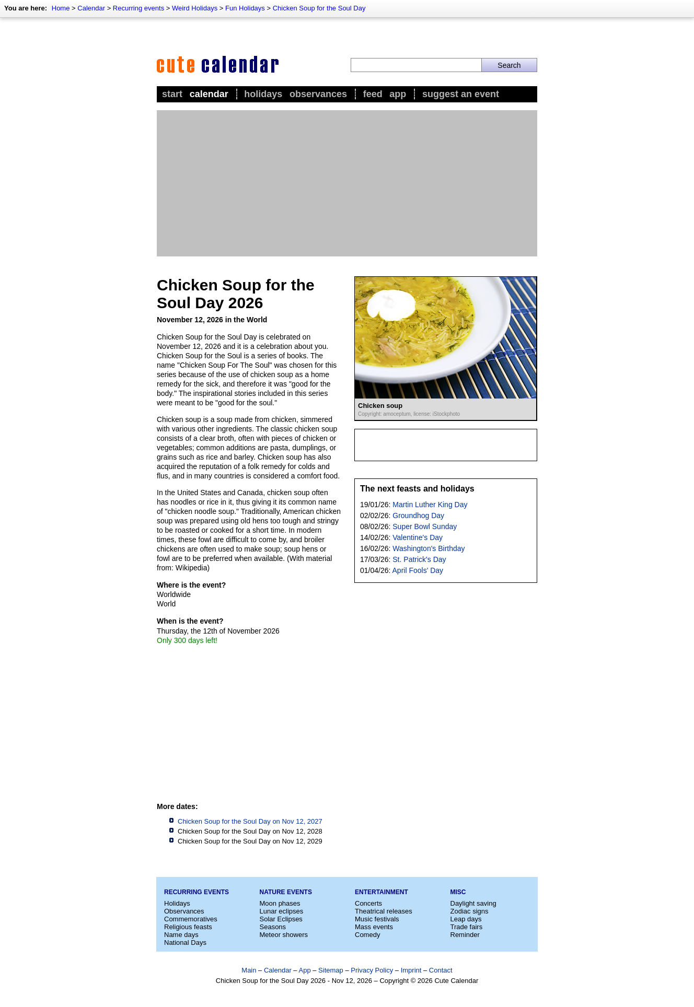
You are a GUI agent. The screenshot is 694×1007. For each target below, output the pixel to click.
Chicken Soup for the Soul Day (319, 8)
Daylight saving (473, 903)
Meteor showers (284, 935)
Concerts (368, 903)
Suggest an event (460, 94)
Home (61, 8)
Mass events (374, 927)
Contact (441, 970)
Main (248, 970)
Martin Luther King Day (429, 504)
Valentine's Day (417, 537)
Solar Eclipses (281, 919)
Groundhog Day (418, 515)
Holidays (263, 94)
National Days (185, 942)
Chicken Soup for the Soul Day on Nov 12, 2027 (250, 821)
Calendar (91, 8)
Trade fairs (466, 927)
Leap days (466, 919)
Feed (373, 94)
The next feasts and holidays (417, 488)
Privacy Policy (372, 970)
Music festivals (377, 919)
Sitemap (330, 970)
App (397, 94)
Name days (181, 935)
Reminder (465, 935)
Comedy (367, 935)
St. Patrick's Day (419, 559)
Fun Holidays (245, 8)
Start (172, 94)
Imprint (411, 970)
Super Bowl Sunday (424, 526)
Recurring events (138, 8)
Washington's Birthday (428, 548)
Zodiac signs (469, 911)
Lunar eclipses (282, 911)
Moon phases (280, 903)
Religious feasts (188, 927)
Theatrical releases (383, 911)
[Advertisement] (347, 183)
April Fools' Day (418, 570)
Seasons (273, 927)
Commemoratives (190, 919)
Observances (318, 94)
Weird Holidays (194, 8)
